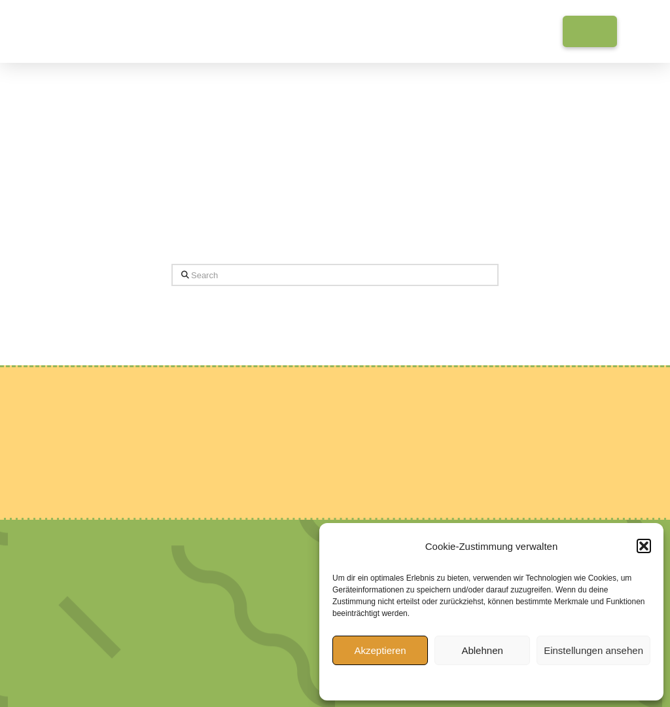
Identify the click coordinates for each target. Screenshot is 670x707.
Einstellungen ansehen (593, 650)
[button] (643, 546)
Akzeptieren (380, 650)
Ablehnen (481, 650)
